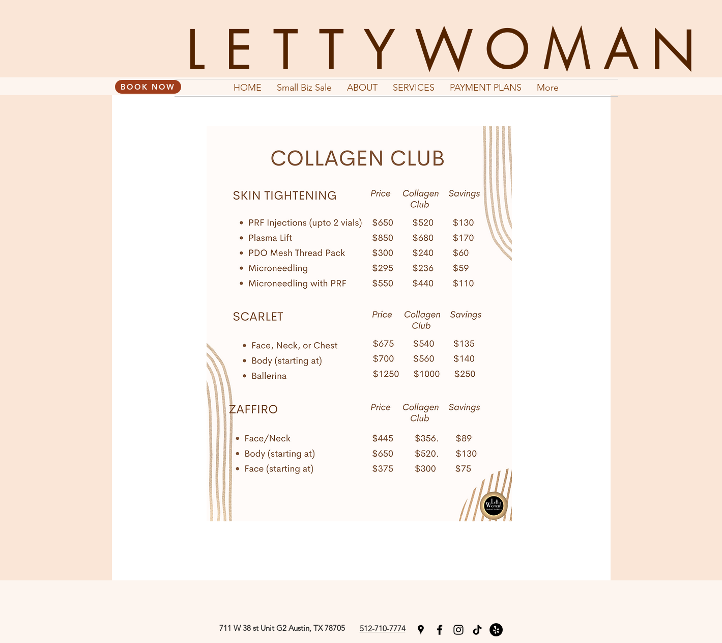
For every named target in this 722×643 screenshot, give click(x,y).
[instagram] (458, 629)
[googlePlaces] (420, 629)
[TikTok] (477, 629)
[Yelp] (496, 629)
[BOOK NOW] (148, 87)
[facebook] (439, 629)
